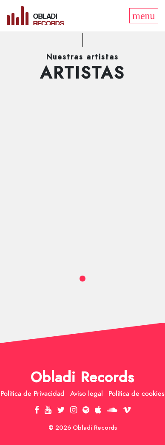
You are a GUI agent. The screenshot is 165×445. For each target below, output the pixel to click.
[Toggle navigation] (143, 15)
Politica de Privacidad (32, 393)
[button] (82, 279)
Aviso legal (86, 393)
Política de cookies (136, 393)
